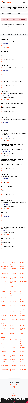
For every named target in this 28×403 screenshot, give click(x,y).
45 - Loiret (3, 312)
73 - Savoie (12, 344)
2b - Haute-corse (23, 281)
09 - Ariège (22, 268)
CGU (14, 386)
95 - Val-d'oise (23, 369)
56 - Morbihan (22, 322)
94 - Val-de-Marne (12, 370)
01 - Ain (2, 262)
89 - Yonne (22, 361)
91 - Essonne (13, 365)
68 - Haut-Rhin (23, 336)
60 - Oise (3, 328)
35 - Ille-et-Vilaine (22, 298)
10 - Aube (3, 271)
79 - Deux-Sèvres (12, 352)
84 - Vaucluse (4, 359)
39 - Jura (3, 305)
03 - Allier (22, 262)
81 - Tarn (3, 355)
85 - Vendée (12, 359)
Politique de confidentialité (14, 389)
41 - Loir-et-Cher (23, 305)
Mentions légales (14, 385)
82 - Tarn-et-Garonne (13, 356)
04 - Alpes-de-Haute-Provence (4, 265)
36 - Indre (3, 301)
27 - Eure (3, 291)
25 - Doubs (12, 289)
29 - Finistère (22, 291)
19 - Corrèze (3, 281)
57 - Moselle (3, 326)
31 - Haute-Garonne (12, 294)
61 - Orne (12, 328)
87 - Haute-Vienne (3, 362)
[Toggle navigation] (24, 2)
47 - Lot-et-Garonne (22, 312)
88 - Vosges (13, 361)
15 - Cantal (22, 273)
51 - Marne (3, 319)
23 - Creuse (22, 285)
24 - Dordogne (4, 289)
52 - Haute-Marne (14, 319)
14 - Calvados (13, 273)
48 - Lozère (3, 315)
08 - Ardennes (13, 268)
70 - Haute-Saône (14, 340)
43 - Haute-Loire (13, 308)
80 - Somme (22, 351)
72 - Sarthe (3, 344)
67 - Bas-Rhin (13, 336)
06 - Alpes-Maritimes (22, 265)
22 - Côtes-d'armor (12, 285)
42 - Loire (3, 308)
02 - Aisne (12, 262)
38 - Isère (22, 301)
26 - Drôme (22, 289)
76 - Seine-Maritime (12, 348)
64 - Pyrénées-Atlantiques (13, 332)
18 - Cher (21, 277)
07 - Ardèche (3, 268)
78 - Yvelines (3, 351)
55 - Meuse (12, 322)
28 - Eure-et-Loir (13, 291)
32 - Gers (22, 294)
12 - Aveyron (22, 271)
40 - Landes (12, 305)
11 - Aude (12, 271)
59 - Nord (22, 326)
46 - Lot (12, 312)
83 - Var (21, 355)
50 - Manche (22, 315)
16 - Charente (4, 277)
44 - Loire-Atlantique (22, 308)
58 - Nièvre (12, 326)
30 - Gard (3, 294)
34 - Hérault (12, 297)
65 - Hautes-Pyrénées (22, 332)
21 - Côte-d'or (4, 285)
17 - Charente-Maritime (13, 278)
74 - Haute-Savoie (22, 344)
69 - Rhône (3, 340)
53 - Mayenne (22, 319)
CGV (14, 387)
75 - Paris (3, 347)
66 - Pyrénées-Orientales (4, 336)
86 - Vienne (22, 359)
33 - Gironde (3, 297)
